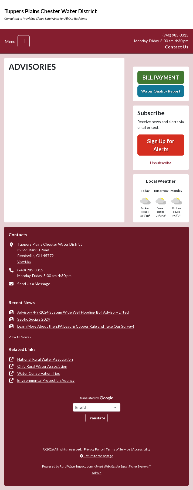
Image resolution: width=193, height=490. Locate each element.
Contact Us (176, 46)
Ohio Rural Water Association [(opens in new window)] (42, 366)
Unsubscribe (160, 162)
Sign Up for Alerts (160, 145)
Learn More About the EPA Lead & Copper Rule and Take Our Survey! (75, 326)
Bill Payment (161, 77)
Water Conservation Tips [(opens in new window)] (38, 373)
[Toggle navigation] (24, 41)
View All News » (20, 337)
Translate (96, 418)
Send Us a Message (33, 283)
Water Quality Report (161, 91)
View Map (24, 261)
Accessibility (141, 449)
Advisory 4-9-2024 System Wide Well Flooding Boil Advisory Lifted (73, 312)
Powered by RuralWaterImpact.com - (96, 466)
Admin (96, 473)
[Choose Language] (96, 407)
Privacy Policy (94, 449)
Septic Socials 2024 (33, 319)
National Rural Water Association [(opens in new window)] (45, 359)
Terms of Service (118, 449)
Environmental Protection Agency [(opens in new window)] (46, 380)
